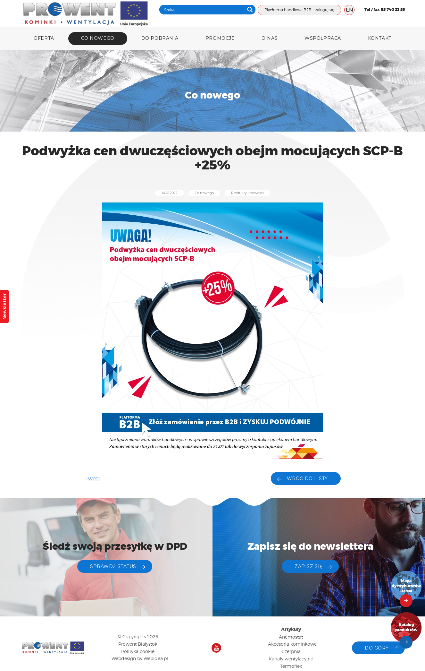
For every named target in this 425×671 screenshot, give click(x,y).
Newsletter (4, 306)
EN (349, 10)
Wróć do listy (307, 478)
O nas (270, 38)
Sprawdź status (113, 566)
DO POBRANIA (160, 38)
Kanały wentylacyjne (291, 658)
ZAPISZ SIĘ (309, 566)
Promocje (220, 38)
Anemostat (291, 637)
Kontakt (379, 38)
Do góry (377, 648)
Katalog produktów (406, 627)
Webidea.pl (156, 658)
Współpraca (322, 38)
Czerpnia (291, 651)
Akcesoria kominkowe (292, 644)
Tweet (93, 479)
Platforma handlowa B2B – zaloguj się (299, 9)
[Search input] (203, 9)
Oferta (44, 38)
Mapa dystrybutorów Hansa (406, 586)
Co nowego (97, 38)
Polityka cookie (137, 651)
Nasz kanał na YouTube (216, 648)
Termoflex (291, 666)
